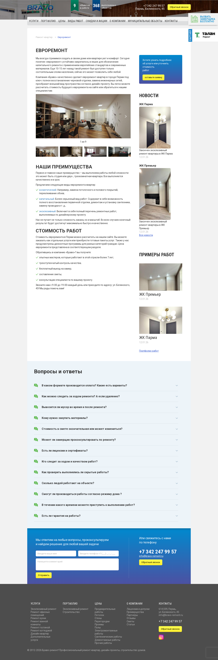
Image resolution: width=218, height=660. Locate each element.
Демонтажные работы (107, 639)
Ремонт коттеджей (41, 630)
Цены (98, 603)
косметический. (48, 190)
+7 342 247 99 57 (158, 551)
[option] (83, 116)
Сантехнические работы (108, 636)
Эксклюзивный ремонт (43, 608)
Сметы (130, 620)
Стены (98, 617)
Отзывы (131, 617)
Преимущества (135, 611)
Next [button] (126, 116)
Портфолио (70, 603)
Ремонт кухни (38, 617)
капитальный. (47, 199)
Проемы (99, 623)
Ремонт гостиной (40, 626)
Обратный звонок (179, 7)
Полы (98, 626)
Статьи (131, 623)
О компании (134, 603)
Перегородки (102, 620)
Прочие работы (103, 642)
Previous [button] (40, 116)
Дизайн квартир (40, 633)
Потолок (99, 614)
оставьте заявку (153, 77)
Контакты (165, 603)
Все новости (146, 235)
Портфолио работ (149, 350)
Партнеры (132, 614)
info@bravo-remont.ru (151, 556)
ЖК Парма (146, 104)
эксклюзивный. (47, 211)
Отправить (43, 574)
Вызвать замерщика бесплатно (203, 18)
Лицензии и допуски (138, 608)
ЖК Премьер (147, 165)
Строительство (71, 611)
